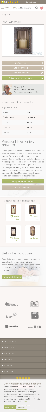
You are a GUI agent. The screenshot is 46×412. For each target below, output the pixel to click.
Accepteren (9, 407)
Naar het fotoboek (12, 277)
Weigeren (21, 407)
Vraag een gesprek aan (23, 181)
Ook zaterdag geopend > (35, 2)
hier (25, 401)
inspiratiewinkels (23, 187)
